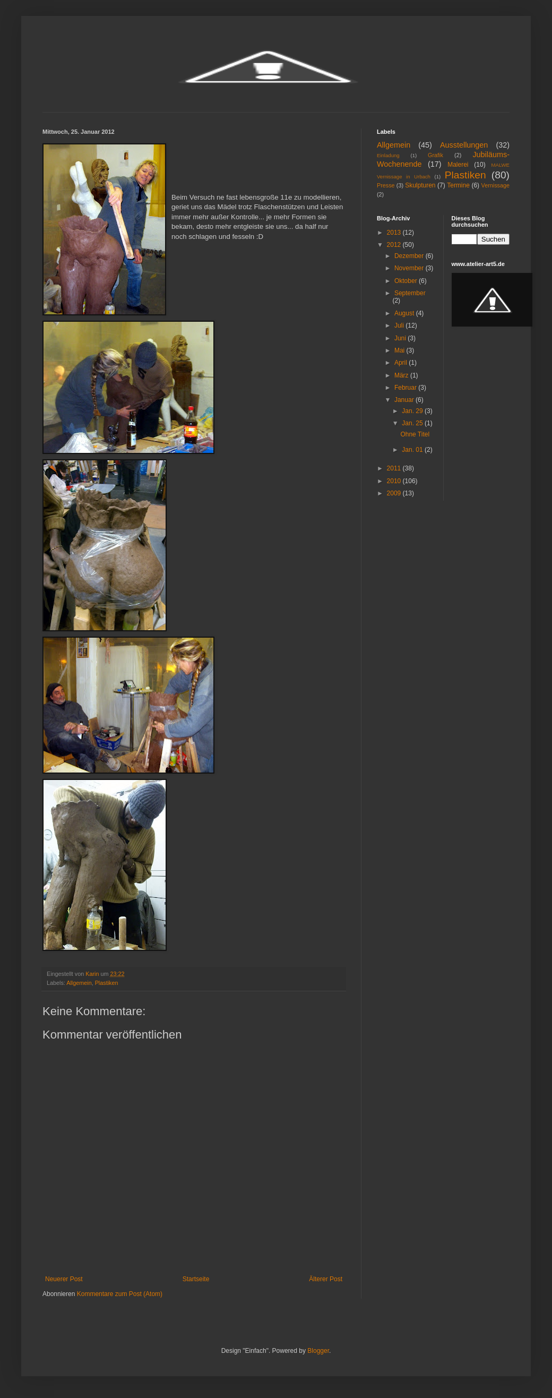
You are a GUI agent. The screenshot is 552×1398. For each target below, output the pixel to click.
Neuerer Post (64, 1279)
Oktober (406, 281)
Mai (400, 350)
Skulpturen (420, 185)
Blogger (318, 1350)
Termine (458, 185)
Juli (400, 325)
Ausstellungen (464, 145)
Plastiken (106, 983)
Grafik (435, 155)
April (401, 362)
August (405, 313)
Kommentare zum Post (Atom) (119, 1294)
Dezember (410, 256)
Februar (406, 387)
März (402, 375)
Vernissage (495, 185)
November (410, 268)
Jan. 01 (413, 449)
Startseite (196, 1279)
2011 (395, 468)
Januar (405, 400)
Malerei (457, 164)
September (410, 293)
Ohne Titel (414, 434)
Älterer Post (325, 1279)
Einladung (388, 155)
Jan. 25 (413, 423)
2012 (395, 244)
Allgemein (78, 983)
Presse (386, 185)
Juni (401, 338)
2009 (395, 493)
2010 (395, 481)
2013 (395, 232)
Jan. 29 (413, 411)
